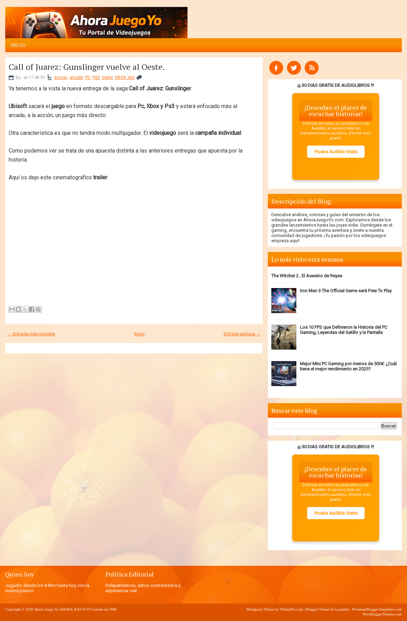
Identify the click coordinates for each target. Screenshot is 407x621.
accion (60, 77)
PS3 (96, 77)
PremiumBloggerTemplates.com (377, 609)
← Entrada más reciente (31, 333)
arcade (76, 77)
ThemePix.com (291, 609)
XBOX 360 (125, 77)
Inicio (18, 45)
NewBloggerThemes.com (382, 614)
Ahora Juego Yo (46, 609)
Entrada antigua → (242, 333)
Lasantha (342, 609)
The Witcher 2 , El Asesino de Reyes (306, 275)
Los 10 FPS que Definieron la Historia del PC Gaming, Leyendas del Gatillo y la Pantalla (343, 330)
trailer (107, 77)
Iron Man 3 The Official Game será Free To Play (346, 290)
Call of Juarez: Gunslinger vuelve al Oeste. (87, 67)
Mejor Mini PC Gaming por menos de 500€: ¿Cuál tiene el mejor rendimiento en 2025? (348, 366)
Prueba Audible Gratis (336, 151)
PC (87, 77)
